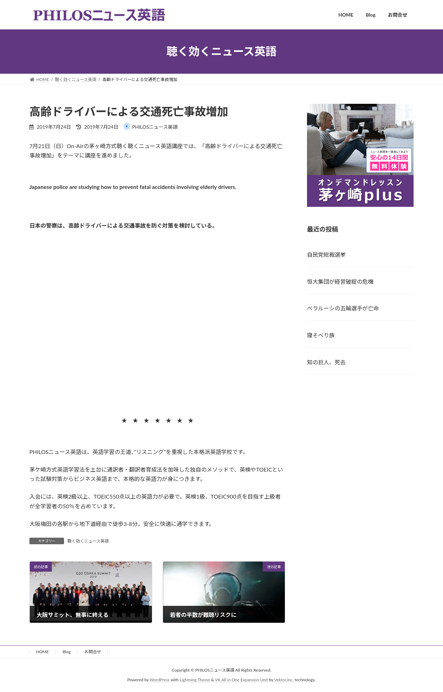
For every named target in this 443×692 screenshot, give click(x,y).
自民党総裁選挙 (326, 254)
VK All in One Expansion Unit (241, 680)
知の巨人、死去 (326, 362)
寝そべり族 (321, 335)
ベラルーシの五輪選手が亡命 (343, 308)
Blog (67, 651)
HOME (42, 651)
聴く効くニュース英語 (88, 541)
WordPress (160, 680)
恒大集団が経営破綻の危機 (340, 281)
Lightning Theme (195, 680)
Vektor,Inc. (283, 680)
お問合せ (92, 651)
